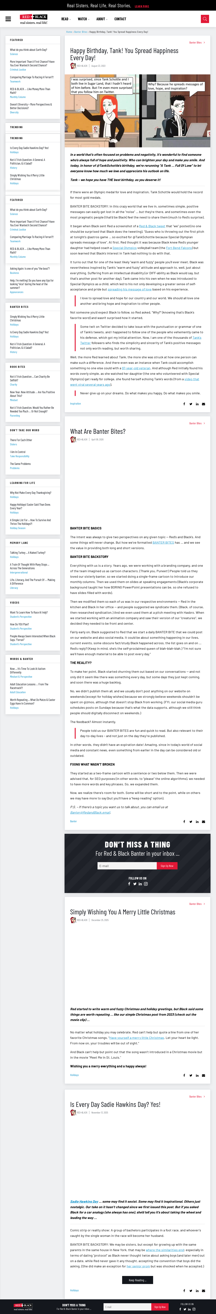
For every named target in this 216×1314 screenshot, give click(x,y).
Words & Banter (21, 658)
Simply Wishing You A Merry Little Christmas (122, 911)
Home (69, 31)
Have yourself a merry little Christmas (136, 1038)
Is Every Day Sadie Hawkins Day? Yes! (115, 1104)
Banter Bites (80, 31)
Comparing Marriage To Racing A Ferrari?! (32, 77)
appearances (16, 292)
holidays (74, 1075)
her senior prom (138, 1266)
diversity (14, 112)
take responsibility (19, 456)
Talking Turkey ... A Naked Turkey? (27, 552)
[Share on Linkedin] (197, 404)
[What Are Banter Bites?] (137, 484)
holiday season (18, 528)
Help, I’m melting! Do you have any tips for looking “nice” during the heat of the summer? (32, 283)
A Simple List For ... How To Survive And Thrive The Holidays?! (30, 521)
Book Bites (17, 366)
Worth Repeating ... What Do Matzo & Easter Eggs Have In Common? (32, 701)
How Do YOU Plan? (19, 624)
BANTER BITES (163, 542)
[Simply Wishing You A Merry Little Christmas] (137, 965)
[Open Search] (205, 19)
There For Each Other (21, 440)
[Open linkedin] (140, 884)
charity (13, 384)
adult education (18, 692)
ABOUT (102, 19)
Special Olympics (124, 248)
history (13, 352)
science (14, 54)
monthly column (18, 97)
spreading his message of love (130, 289)
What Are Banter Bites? (97, 431)
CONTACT (120, 19)
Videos (15, 602)
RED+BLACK (82, 65)
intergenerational (19, 572)
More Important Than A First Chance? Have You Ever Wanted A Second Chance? (32, 63)
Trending (16, 127)
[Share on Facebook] (184, 404)
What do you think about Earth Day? (28, 49)
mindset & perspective (21, 676)
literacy (14, 587)
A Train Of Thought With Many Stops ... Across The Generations (29, 566)
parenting (15, 415)
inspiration (75, 403)
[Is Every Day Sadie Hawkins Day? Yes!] (137, 1157)
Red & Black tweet (152, 226)
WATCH (84, 19)
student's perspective (21, 616)
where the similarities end (165, 1250)
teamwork (15, 81)
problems (15, 468)
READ (66, 19)
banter (73, 821)
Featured (16, 39)
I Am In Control (17, 452)
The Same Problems (20, 463)
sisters (13, 444)
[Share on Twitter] (191, 404)
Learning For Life (22, 482)
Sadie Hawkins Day (84, 1201)
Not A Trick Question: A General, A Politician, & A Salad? (27, 345)
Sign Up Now (167, 865)
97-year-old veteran (136, 368)
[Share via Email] (203, 404)
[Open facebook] (129, 884)
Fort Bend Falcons (179, 248)
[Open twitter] (135, 884)
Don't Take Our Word (24, 430)
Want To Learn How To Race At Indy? (29, 612)
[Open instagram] (146, 884)
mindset (14, 400)
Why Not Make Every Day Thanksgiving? (30, 492)
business (14, 272)
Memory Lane (19, 542)
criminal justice (18, 69)
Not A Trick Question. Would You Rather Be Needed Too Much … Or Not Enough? (32, 409)
